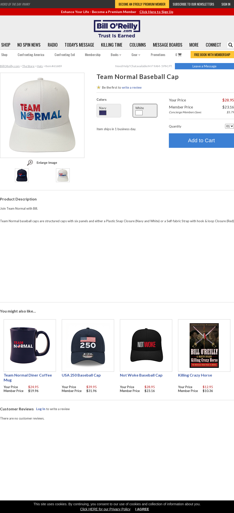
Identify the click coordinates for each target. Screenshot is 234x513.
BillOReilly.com (10, 66)
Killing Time (111, 45)
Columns (138, 45)
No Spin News (29, 45)
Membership (93, 54)
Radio (53, 45)
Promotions (158, 54)
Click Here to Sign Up (156, 12)
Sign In (225, 4)
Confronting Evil (65, 54)
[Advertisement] (117, 261)
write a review (132, 87)
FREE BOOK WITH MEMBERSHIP (212, 54)
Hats (40, 66)
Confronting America (31, 54)
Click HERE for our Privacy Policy (105, 509)
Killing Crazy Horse (195, 375)
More (194, 45)
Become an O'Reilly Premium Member (142, 4)
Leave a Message (204, 66)
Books (116, 54)
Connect (213, 45)
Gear (135, 54)
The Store (28, 66)
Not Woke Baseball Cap (141, 375)
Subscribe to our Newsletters (193, 4)
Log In (40, 409)
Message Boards (167, 45)
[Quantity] (229, 126)
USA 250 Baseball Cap (81, 375)
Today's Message (79, 45)
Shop (5, 45)
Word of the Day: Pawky (15, 4)
